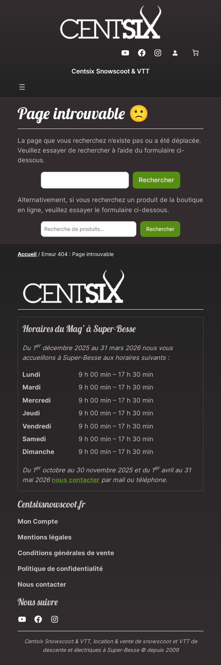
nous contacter (75, 480)
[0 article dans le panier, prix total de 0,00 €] (195, 53)
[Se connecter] (175, 53)
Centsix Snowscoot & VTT (110, 71)
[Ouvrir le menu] (22, 86)
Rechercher (156, 180)
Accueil (27, 254)
